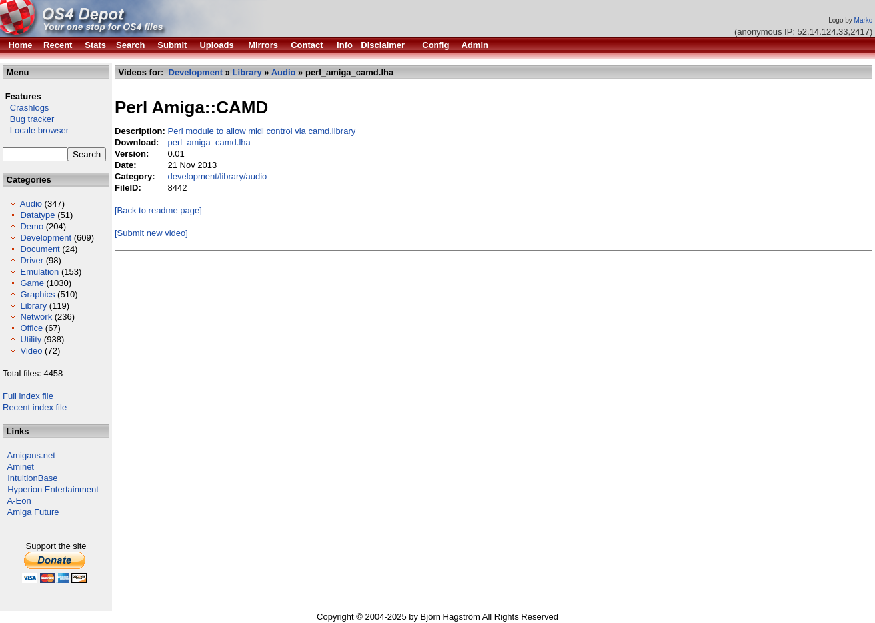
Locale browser (36, 130)
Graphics (37, 294)
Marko (863, 20)
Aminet (20, 467)
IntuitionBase (32, 478)
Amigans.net (31, 455)
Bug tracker (28, 119)
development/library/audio (217, 176)
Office (31, 328)
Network (36, 317)
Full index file (28, 396)
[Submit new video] (151, 233)
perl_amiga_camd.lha (208, 142)
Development (45, 238)
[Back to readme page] (158, 210)
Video (31, 351)
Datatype (37, 215)
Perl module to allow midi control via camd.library (261, 131)
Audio (31, 204)
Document (39, 249)
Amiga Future (33, 512)
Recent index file (35, 407)
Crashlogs (26, 108)
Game (31, 283)
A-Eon (19, 501)
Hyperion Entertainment (53, 489)
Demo (31, 226)
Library (33, 306)
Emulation (39, 272)
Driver (31, 260)
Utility (30, 339)
